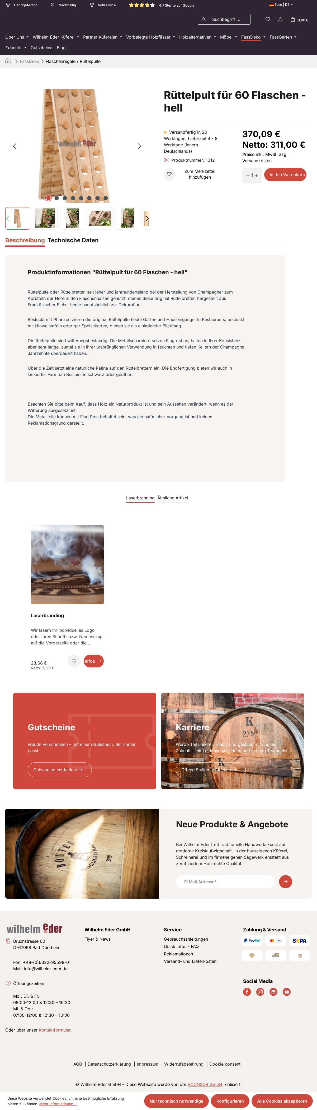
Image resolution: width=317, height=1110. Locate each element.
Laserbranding (47, 617)
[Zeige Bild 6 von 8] (89, 200)
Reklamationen (178, 953)
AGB (77, 1064)
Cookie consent (224, 1064)
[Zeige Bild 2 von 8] (57, 200)
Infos (90, 662)
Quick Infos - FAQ (181, 946)
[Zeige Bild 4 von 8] (73, 200)
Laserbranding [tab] (140, 499)
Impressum (147, 1064)
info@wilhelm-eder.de (46, 968)
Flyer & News (97, 939)
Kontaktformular (54, 1030)
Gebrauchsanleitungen (186, 939)
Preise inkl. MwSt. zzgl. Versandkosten (265, 159)
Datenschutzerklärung (109, 1064)
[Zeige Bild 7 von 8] (98, 200)
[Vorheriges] (14, 147)
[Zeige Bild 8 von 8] (106, 200)
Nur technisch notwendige (176, 1101)
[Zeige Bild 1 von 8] (48, 200)
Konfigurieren (230, 1101)
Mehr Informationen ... (58, 1104)
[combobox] (230, 20)
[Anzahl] (252, 177)
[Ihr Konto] (280, 20)
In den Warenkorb (287, 176)
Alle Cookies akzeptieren (282, 1101)
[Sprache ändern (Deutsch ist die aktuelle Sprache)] (281, 4)
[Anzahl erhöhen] (258, 177)
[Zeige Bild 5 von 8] (81, 200)
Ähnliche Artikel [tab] (172, 499)
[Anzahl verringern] (246, 177)
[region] (77, 160)
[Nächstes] (140, 147)
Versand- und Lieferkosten (190, 961)
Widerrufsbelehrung (184, 1064)
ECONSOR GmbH (205, 1084)
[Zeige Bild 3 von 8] (65, 200)
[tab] (25, 242)
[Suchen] (204, 20)
